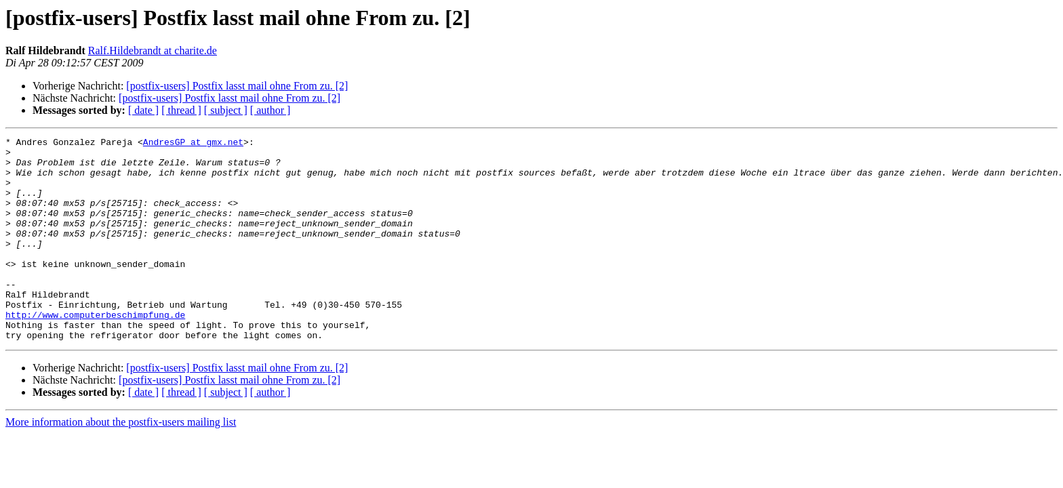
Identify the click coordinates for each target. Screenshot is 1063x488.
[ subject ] (225, 110)
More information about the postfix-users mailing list (120, 462)
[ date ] (143, 110)
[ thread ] (181, 110)
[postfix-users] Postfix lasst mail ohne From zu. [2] (237, 86)
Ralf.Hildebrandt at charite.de (152, 50)
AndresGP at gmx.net (193, 144)
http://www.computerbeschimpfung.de (95, 351)
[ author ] (270, 110)
